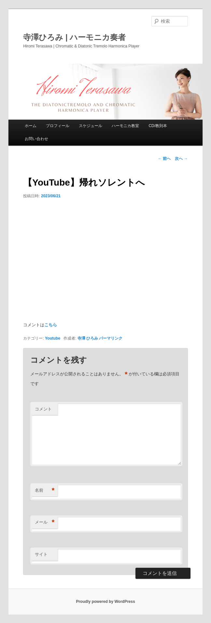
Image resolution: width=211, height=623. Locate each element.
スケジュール (90, 125)
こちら (50, 324)
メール (44, 522)
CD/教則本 (157, 125)
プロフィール (57, 125)
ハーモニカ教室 (125, 125)
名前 (44, 490)
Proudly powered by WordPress (105, 601)
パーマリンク (110, 338)
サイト (41, 554)
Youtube (52, 338)
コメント (43, 409)
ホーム (30, 125)
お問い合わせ (36, 138)
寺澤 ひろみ (87, 338)
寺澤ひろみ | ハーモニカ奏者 (74, 37)
